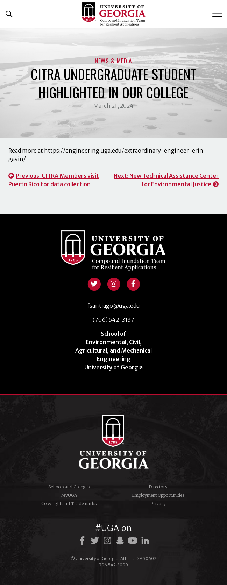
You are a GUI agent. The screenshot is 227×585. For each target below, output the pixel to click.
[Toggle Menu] (218, 14)
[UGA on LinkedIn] (145, 540)
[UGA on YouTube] (133, 540)
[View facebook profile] (133, 283)
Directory (158, 486)
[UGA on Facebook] (83, 540)
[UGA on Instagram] (108, 540)
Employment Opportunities (158, 495)
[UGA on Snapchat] (121, 540)
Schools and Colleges (69, 486)
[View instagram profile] (113, 283)
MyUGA (69, 495)
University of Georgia (114, 442)
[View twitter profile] (94, 283)
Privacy (158, 503)
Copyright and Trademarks (69, 503)
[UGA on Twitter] (96, 540)
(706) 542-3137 (113, 319)
